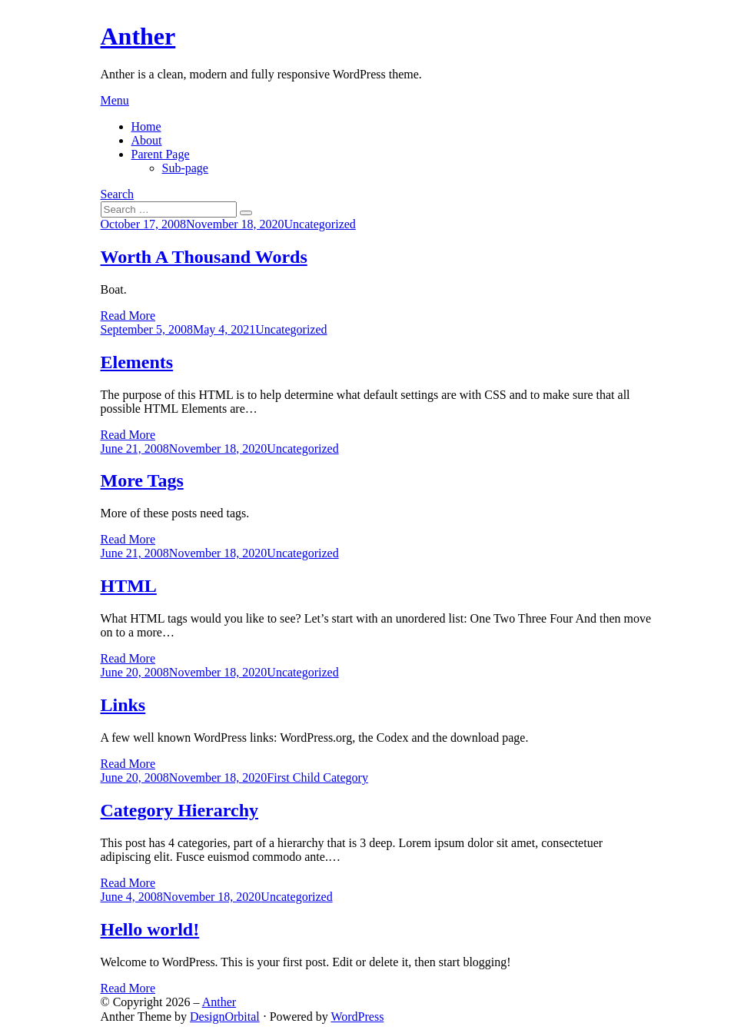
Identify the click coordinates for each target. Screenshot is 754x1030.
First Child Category (317, 777)
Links (123, 705)
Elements (137, 362)
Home (146, 126)
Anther (138, 36)
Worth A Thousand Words (204, 257)
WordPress (357, 1016)
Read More (128, 315)
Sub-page (185, 167)
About (146, 140)
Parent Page (160, 154)
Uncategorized (320, 224)
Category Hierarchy (180, 810)
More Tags (142, 480)
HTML (129, 586)
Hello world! (150, 929)
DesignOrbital (225, 1016)
